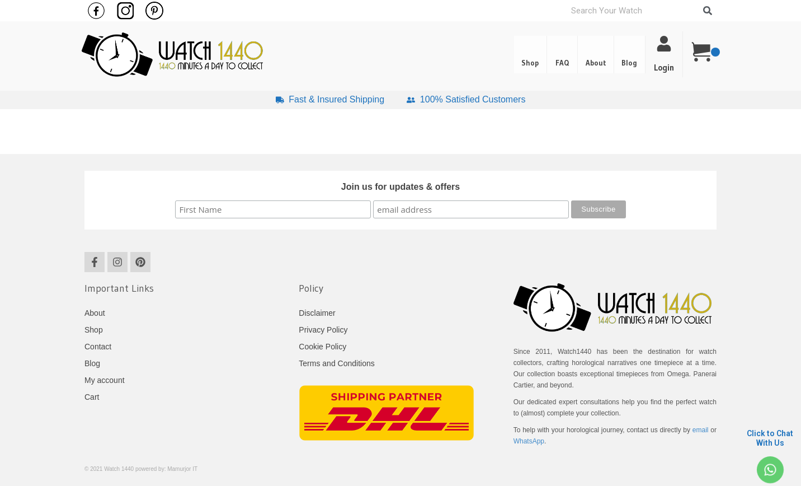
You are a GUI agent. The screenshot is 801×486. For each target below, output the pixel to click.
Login (664, 67)
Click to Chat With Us (770, 438)
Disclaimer (317, 313)
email (700, 430)
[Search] (707, 10)
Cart (91, 396)
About (583, 55)
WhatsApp (528, 441)
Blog (625, 55)
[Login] (664, 44)
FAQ (541, 55)
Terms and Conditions (336, 363)
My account (104, 380)
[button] (625, 54)
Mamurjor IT (182, 469)
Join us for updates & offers (400, 186)
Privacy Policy (323, 329)
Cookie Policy (322, 346)
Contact (97, 346)
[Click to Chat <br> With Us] (770, 470)
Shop (501, 55)
